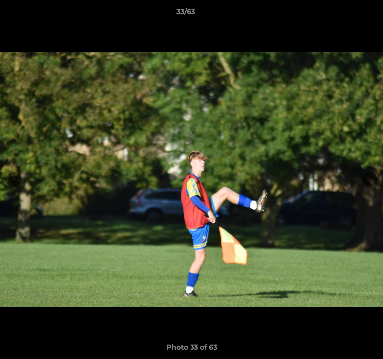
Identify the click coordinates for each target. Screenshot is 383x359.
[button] (347, 14)
